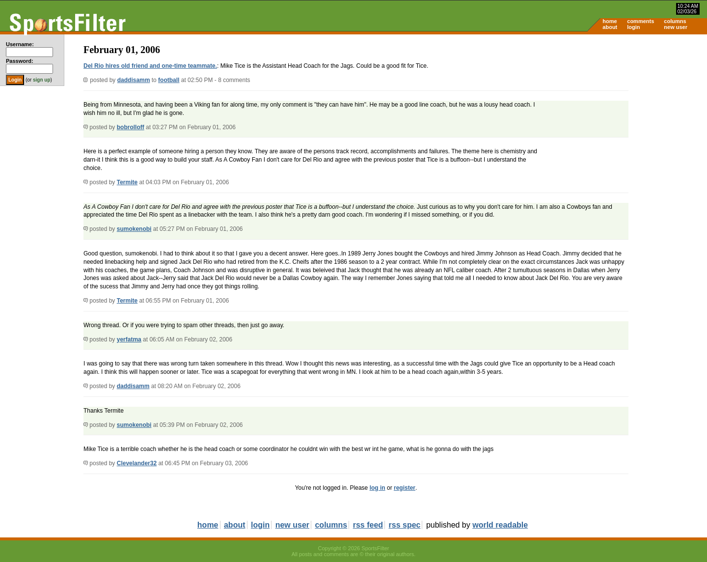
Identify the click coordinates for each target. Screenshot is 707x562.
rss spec (405, 525)
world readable (500, 525)
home (609, 21)
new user (675, 27)
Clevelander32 (137, 463)
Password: (19, 61)
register (404, 487)
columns (675, 21)
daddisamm (133, 80)
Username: (20, 44)
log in (377, 487)
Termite (127, 182)
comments (640, 21)
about (609, 27)
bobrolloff (130, 127)
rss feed (368, 525)
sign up (42, 80)
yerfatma (129, 339)
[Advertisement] (623, 111)
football (168, 80)
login (633, 27)
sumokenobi (134, 228)
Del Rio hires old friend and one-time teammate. (150, 65)
